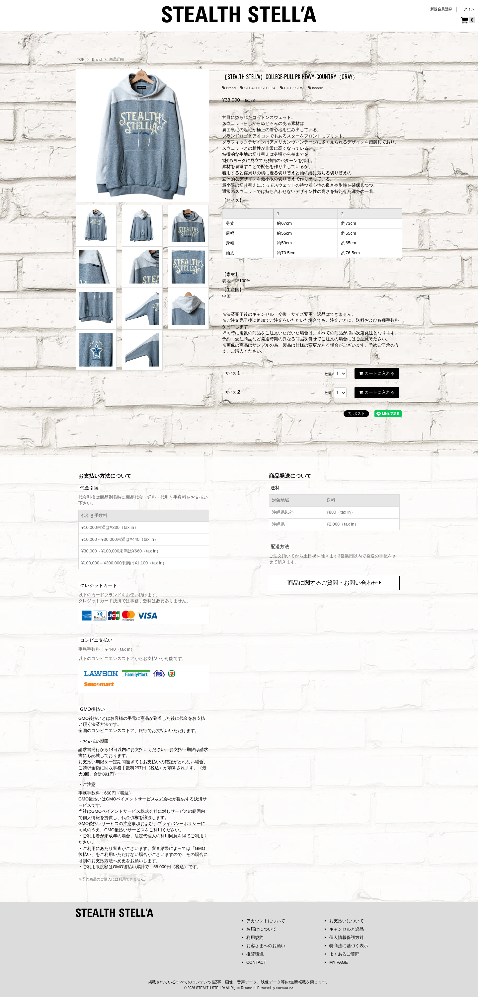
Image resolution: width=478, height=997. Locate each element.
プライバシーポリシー (179, 821)
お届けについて (259, 928)
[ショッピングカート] (468, 20)
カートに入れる (377, 373)
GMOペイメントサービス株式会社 (124, 809)
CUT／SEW (292, 88)
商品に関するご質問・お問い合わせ (334, 581)
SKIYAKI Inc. (284, 988)
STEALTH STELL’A (258, 88)
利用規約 (253, 936)
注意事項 (131, 821)
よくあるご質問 (342, 954)
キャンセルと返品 (344, 928)
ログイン (467, 9)
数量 (328, 374)
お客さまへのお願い (263, 945)
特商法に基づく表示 (346, 945)
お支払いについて (344, 919)
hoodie (315, 88)
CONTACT (254, 962)
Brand (229, 88)
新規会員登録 (441, 9)
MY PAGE (337, 962)
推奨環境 (253, 954)
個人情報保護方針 (344, 936)
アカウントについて (263, 919)
